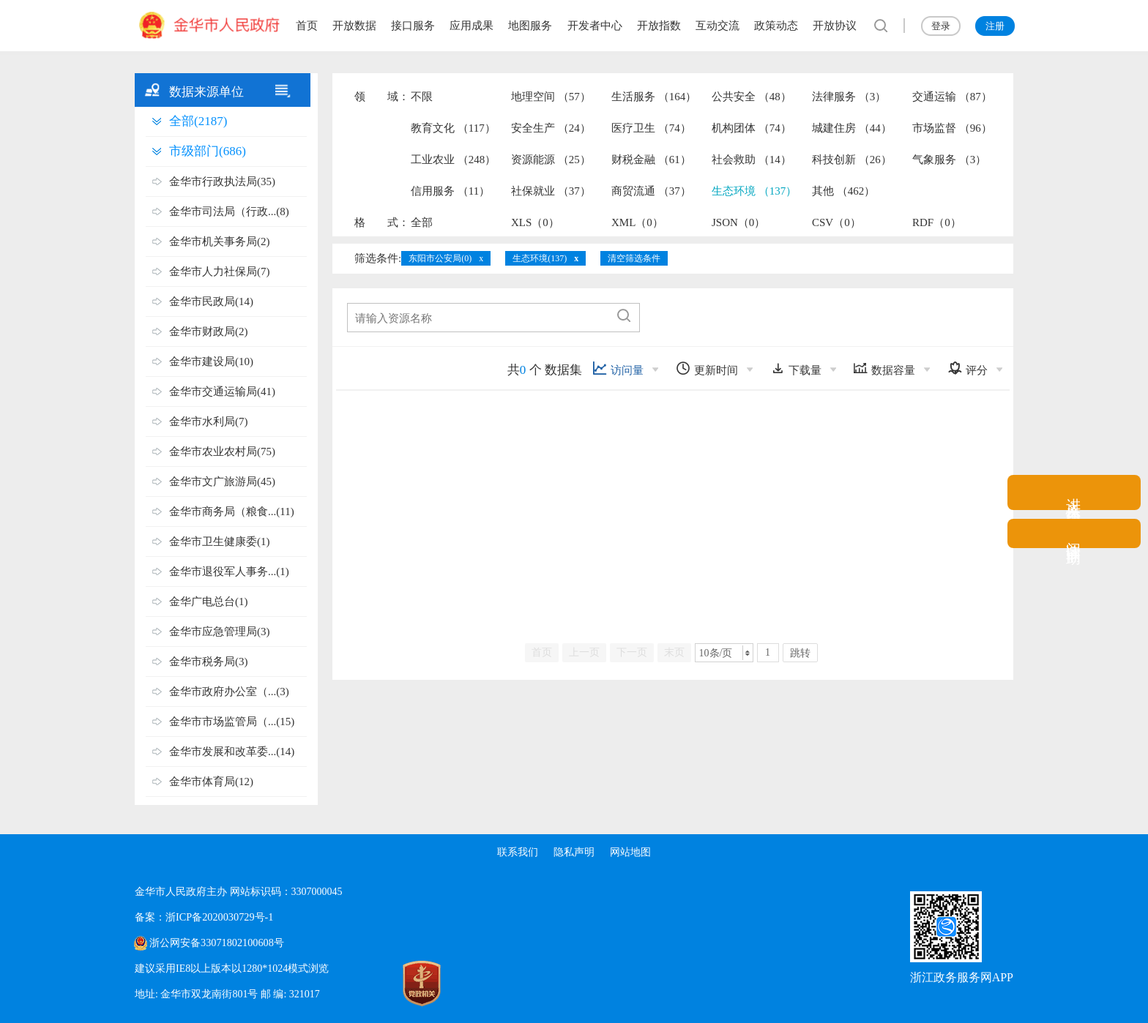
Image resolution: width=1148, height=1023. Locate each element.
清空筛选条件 (634, 258)
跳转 (800, 653)
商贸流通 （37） (651, 191)
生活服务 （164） (653, 96)
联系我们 (515, 852)
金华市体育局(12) (211, 781)
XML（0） (637, 222)
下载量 (795, 368)
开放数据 (354, 25)
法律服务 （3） (849, 96)
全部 (422, 222)
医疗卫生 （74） (651, 128)
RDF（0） (936, 222)
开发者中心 (594, 25)
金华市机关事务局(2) (219, 241)
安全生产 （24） (551, 128)
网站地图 (632, 852)
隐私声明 (574, 852)
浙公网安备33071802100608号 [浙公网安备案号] (216, 942)
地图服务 (530, 25)
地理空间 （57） (551, 96)
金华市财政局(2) (208, 331)
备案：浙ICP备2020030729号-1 (203, 917)
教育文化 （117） (453, 128)
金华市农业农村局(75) (222, 451)
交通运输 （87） (952, 96)
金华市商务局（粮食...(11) (231, 511)
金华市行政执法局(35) (222, 181)
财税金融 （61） (651, 159)
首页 (307, 25)
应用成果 (471, 25)
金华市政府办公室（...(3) (229, 691)
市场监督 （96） (952, 128)
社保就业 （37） (551, 191)
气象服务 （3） (949, 159)
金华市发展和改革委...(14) (231, 751)
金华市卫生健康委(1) (219, 541)
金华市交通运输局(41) (222, 391)
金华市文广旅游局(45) (222, 481)
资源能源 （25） (551, 159)
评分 (967, 368)
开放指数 (659, 25)
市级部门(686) (207, 151)
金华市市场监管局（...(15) (231, 721)
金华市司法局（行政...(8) (229, 211)
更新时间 (707, 368)
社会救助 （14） (751, 159)
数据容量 (884, 368)
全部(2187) (198, 121)
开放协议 (835, 25)
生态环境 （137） (754, 191)
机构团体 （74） (751, 128)
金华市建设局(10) (211, 361)
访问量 (618, 368)
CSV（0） (836, 222)
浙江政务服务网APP (961, 977)
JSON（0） (738, 222)
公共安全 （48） (751, 96)
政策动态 (776, 25)
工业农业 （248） (453, 159)
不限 (422, 96)
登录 (940, 25)
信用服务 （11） (450, 191)
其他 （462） (843, 191)
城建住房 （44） (852, 128)
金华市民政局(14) (211, 301)
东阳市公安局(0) (440, 258)
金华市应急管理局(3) (219, 631)
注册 (994, 25)
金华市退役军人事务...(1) (229, 571)
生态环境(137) (539, 258)
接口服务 (413, 25)
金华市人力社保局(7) (219, 271)
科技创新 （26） (852, 159)
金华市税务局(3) (208, 661)
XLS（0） (535, 222)
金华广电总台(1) (208, 601)
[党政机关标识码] (354, 983)
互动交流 (717, 25)
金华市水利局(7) (208, 421)
